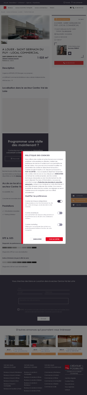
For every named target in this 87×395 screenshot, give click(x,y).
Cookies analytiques (40, 215)
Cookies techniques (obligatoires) (40, 204)
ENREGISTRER (37, 239)
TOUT (54, 239)
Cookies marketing (40, 227)
